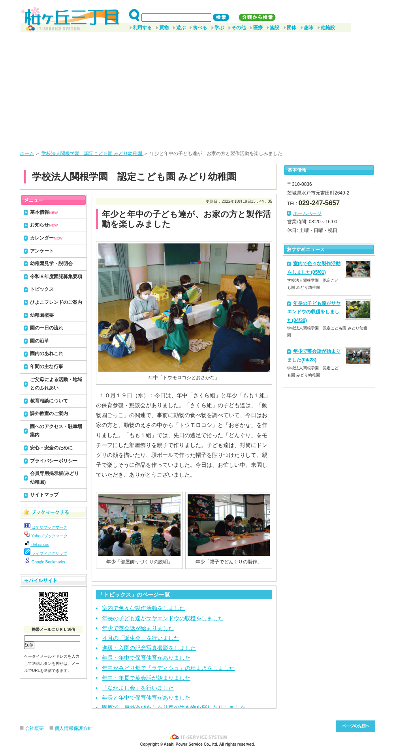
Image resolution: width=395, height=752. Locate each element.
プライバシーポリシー (53, 461)
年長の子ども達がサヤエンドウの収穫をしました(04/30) (313, 312)
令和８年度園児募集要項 (56, 276)
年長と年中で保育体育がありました (146, 697)
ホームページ (307, 213)
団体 (291, 27)
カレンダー (46, 238)
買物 (164, 27)
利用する (142, 27)
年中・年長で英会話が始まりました (146, 678)
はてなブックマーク (45, 527)
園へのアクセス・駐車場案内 (56, 431)
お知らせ (44, 225)
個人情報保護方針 (73, 728)
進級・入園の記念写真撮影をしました (149, 648)
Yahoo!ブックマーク (46, 536)
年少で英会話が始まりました (138, 628)
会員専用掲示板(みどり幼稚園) (54, 478)
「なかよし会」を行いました (138, 688)
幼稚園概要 (42, 315)
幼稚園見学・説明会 (51, 263)
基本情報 (44, 212)
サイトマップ (44, 495)
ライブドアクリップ (45, 553)
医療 (258, 27)
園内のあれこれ (46, 353)
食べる (200, 27)
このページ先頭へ (355, 726)
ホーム (27, 153)
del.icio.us (36, 544)
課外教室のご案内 (49, 413)
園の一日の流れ (46, 328)
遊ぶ (181, 27)
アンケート (42, 251)
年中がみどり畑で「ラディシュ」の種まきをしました (168, 668)
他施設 (328, 27)
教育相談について (49, 401)
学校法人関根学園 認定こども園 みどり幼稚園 (92, 153)
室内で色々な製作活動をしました (143, 608)
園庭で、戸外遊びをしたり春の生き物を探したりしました (174, 707)
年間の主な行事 (46, 366)
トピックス (42, 289)
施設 (274, 27)
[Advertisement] (198, 88)
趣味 (308, 27)
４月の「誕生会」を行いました (140, 638)
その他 (238, 27)
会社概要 (34, 728)
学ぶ (219, 27)
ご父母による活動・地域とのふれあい (56, 384)
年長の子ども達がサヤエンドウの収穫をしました (163, 618)
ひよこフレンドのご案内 (56, 302)
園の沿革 (39, 341)
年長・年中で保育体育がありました (146, 658)
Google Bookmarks (44, 562)
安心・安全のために (51, 448)
